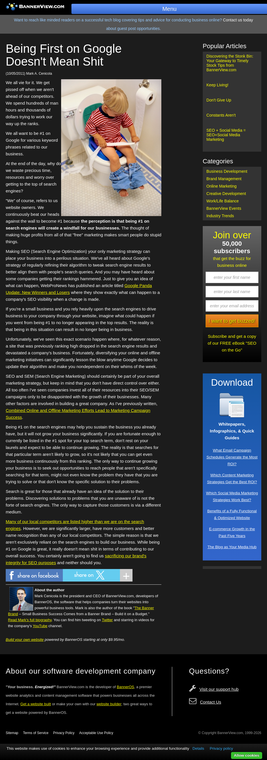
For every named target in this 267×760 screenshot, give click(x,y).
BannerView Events (223, 208)
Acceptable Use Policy (96, 733)
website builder (109, 704)
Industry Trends (220, 216)
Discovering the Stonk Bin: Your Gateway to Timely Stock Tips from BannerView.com (229, 63)
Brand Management (224, 178)
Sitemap (12, 733)
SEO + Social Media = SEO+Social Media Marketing (226, 135)
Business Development (226, 171)
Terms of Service (35, 733)
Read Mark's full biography (30, 620)
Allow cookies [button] (246, 755)
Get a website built (35, 704)
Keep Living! (217, 85)
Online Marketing (221, 186)
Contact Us (210, 702)
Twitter (107, 620)
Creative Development (226, 193)
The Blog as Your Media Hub (231, 547)
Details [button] (198, 748)
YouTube (40, 626)
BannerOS (125, 687)
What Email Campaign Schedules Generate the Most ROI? (232, 457)
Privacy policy (221, 748)
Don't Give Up (218, 100)
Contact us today (238, 20)
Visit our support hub (218, 689)
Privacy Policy (64, 733)
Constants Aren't (221, 115)
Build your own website (25, 639)
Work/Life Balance (222, 201)
